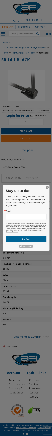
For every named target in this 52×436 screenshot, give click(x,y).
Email (8, 211)
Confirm (26, 239)
